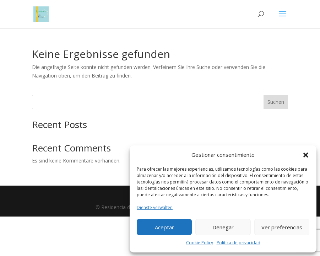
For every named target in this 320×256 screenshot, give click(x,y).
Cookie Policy (199, 243)
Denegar (223, 227)
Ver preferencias (281, 227)
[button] (305, 155)
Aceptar (164, 227)
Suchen (275, 101)
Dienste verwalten (155, 207)
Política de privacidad (238, 243)
